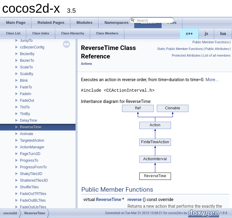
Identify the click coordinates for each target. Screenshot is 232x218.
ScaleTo (26, 67)
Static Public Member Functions (180, 49)
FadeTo (26, 87)
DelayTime (28, 120)
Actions (86, 64)
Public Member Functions (210, 42)
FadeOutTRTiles (33, 194)
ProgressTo (29, 160)
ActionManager (32, 147)
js (206, 33)
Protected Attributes (186, 56)
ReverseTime (30, 127)
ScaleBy (26, 74)
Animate (26, 134)
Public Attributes (217, 49)
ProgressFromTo (33, 167)
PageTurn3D (30, 154)
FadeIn (25, 94)
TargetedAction (32, 140)
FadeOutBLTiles (33, 200)
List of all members (216, 56)
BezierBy (27, 54)
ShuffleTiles (29, 187)
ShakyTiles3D (31, 174)
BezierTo (27, 60)
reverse (134, 199)
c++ (189, 33)
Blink (24, 80)
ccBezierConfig (32, 47)
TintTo (25, 107)
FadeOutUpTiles (33, 207)
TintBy (25, 114)
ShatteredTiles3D (34, 180)
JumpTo (26, 40)
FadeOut (27, 100)
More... (211, 79)
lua (223, 33)
